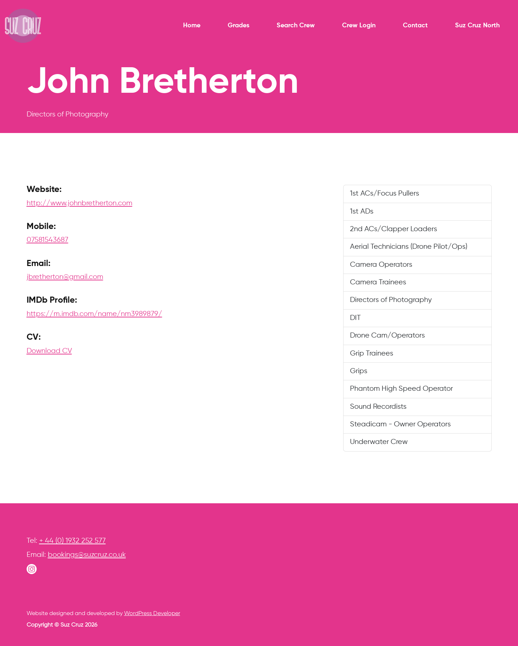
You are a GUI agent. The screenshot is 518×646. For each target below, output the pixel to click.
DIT (355, 318)
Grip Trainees (371, 353)
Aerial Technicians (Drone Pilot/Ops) (408, 247)
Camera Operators (381, 265)
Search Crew (296, 25)
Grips (358, 371)
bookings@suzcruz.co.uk (87, 555)
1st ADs (361, 211)
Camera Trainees (378, 282)
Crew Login (359, 25)
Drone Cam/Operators (387, 335)
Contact (415, 25)
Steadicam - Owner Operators (400, 424)
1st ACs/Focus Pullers (384, 193)
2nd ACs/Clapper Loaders (393, 229)
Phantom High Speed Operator (401, 389)
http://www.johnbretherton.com (79, 203)
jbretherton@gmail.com (65, 277)
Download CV (49, 351)
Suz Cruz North (477, 25)
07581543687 (47, 240)
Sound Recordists (378, 407)
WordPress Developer (152, 614)
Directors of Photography (391, 300)
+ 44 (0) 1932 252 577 (72, 541)
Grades (238, 25)
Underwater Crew (379, 442)
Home (191, 25)
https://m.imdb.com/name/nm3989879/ (94, 314)
